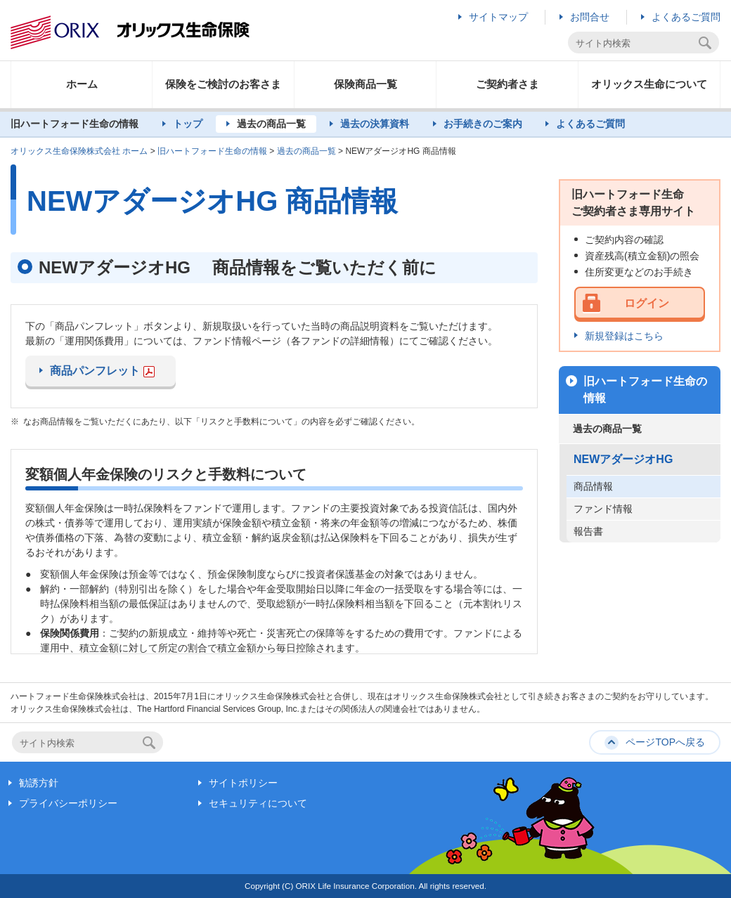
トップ (187, 123)
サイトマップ (498, 16)
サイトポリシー (243, 782)
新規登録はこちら (624, 335)
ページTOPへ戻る (665, 742)
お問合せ (589, 16)
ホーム (82, 84)
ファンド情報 (603, 508)
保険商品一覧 (365, 84)
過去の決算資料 (374, 123)
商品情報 (593, 486)
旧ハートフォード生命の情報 (212, 151)
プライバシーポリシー (68, 803)
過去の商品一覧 (271, 123)
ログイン (646, 303)
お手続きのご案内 (483, 123)
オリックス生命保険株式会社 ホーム (79, 151)
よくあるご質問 (686, 16)
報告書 (588, 531)
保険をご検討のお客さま (223, 84)
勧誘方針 (38, 782)
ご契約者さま (507, 84)
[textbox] (635, 43)
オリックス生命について (649, 84)
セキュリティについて (258, 803)
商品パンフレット (102, 371)
